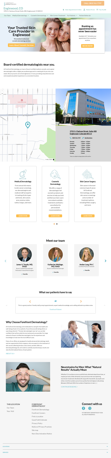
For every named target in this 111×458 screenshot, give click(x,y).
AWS (47, 159)
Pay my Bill (102, 9)
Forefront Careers (38, 413)
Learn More (23, 216)
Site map (35, 430)
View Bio (24, 274)
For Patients (72, 15)
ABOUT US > (10, 354)
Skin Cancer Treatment (57, 15)
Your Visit (10, 411)
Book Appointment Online (73, 9)
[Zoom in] (2, 90)
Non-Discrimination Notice (42, 434)
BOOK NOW (87, 46)
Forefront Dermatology (40, 410)
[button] (54, 224)
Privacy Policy (37, 423)
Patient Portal (90, 9)
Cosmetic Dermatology (39, 15)
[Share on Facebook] (84, 409)
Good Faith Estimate (39, 420)
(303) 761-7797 (76, 138)
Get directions (88, 138)
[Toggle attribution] (53, 159)
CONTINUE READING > (69, 387)
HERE (50, 159)
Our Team (7, 15)
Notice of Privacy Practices (42, 427)
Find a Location (37, 416)
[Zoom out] (2, 93)
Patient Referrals (85, 15)
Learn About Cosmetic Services (21, 45)
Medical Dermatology (20, 15)
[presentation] (5, 261)
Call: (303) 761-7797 (92, 3)
